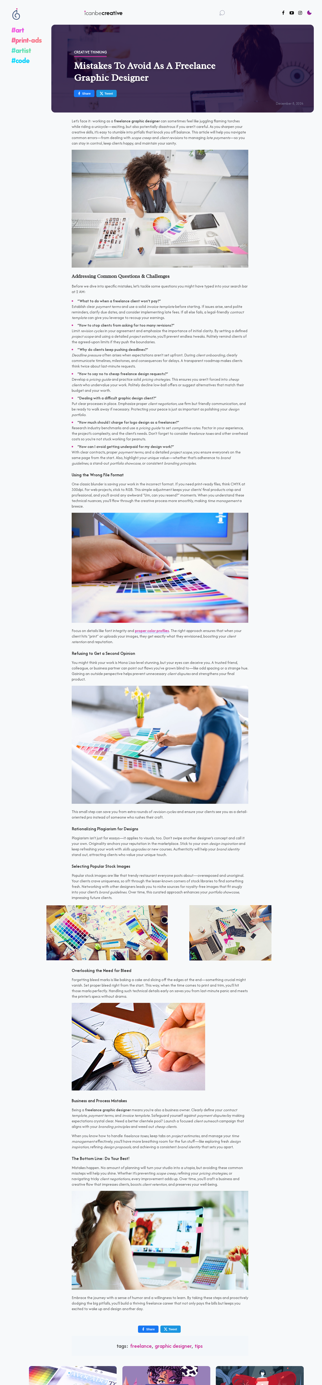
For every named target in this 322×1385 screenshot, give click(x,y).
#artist (21, 50)
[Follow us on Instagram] (300, 13)
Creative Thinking (90, 52)
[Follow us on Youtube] (292, 13)
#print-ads (27, 40)
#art (18, 30)
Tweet (106, 93)
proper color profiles (152, 630)
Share (84, 93)
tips (199, 1346)
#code (21, 60)
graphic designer (173, 1346)
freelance (141, 1346)
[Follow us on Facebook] (283, 13)
